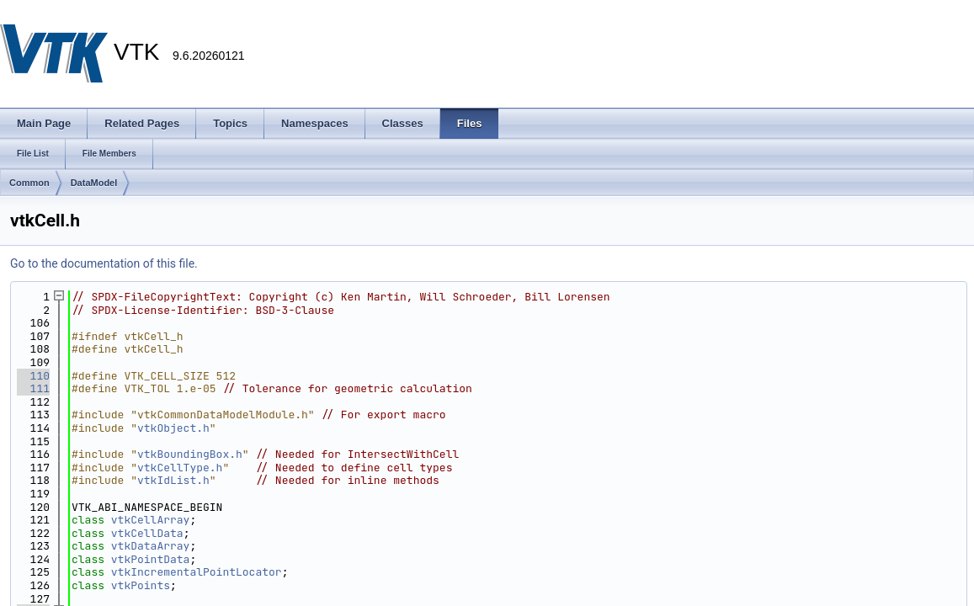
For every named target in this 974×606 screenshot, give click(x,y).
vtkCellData (147, 533)
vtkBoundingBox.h (189, 454)
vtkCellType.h (179, 467)
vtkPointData (150, 559)
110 (33, 376)
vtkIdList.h (173, 480)
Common (29, 183)
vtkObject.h (173, 428)
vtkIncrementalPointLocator (196, 572)
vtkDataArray (150, 546)
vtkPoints (140, 585)
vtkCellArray (150, 520)
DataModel (94, 183)
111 (33, 388)
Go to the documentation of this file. (104, 263)
